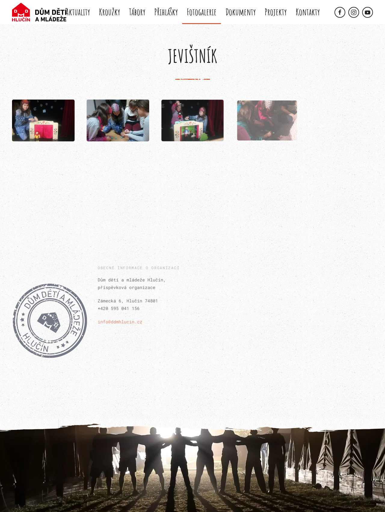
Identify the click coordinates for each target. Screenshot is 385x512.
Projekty (276, 11)
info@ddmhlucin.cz (121, 320)
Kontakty (308, 11)
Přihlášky (166, 11)
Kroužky (109, 11)
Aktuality (78, 11)
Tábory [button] (137, 11)
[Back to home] (39, 12)
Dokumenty (241, 11)
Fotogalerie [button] (202, 11)
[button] (43, 120)
